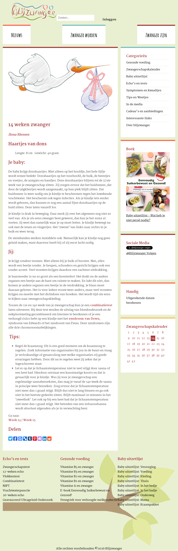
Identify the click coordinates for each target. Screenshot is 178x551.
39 (157, 355)
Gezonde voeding (138, 62)
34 (133, 355)
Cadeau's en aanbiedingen (144, 111)
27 (138, 349)
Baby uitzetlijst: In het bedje (137, 486)
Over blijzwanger (138, 125)
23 (158, 344)
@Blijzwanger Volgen (141, 253)
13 (148, 338)
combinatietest (101, 305)
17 (128, 344)
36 (143, 355)
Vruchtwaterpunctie (16, 490)
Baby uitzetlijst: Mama (133, 500)
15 (157, 338)
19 (138, 344)
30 (153, 349)
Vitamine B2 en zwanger (77, 476)
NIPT (6, 486)
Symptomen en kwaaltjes (143, 90)
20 (143, 344)
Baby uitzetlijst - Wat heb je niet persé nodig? (145, 218)
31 (157, 349)
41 (128, 361)
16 (162, 338)
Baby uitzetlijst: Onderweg (136, 495)
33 (128, 355)
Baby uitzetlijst (136, 76)
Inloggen (109, 19)
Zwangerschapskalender (143, 69)
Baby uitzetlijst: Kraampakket (138, 504)
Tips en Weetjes (137, 97)
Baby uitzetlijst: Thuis (133, 481)
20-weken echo (13, 495)
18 (133, 344)
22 (153, 344)
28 (143, 349)
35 (138, 355)
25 (128, 349)
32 (162, 349)
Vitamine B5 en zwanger (77, 467)
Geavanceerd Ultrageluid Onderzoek (28, 500)
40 (162, 355)
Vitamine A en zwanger (76, 486)
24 (162, 344)
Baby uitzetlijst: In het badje (137, 490)
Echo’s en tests (136, 83)
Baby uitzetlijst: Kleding (134, 476)
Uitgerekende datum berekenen (140, 300)
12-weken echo (13, 471)
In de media (134, 104)
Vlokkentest (11, 476)
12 (143, 338)
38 (153, 355)
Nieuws (16, 35)
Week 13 (14, 420)
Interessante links (139, 118)
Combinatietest (13, 481)
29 (148, 349)
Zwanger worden (84, 35)
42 (133, 361)
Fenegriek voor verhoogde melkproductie (89, 500)
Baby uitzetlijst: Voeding (135, 471)
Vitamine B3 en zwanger (77, 471)
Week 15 (29, 420)
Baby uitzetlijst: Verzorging (137, 467)
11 (138, 338)
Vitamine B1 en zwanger (77, 481)
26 (133, 349)
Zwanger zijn (156, 35)
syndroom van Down (84, 318)
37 (148, 355)
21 (148, 344)
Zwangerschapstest (16, 467)
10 (133, 338)
